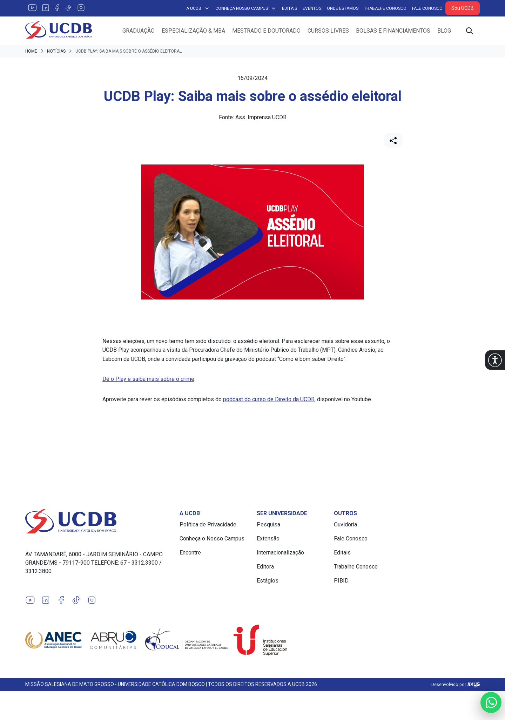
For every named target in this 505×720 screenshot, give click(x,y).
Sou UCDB (462, 8)
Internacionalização (280, 552)
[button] (495, 360)
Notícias (56, 51)
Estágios (267, 580)
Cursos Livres (328, 30)
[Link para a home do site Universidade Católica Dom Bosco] (98, 521)
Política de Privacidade (208, 524)
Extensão (268, 538)
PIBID (341, 580)
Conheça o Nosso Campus (212, 538)
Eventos (312, 8)
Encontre (190, 552)
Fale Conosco (427, 8)
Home (31, 51)
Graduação (138, 30)
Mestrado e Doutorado (266, 30)
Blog (444, 30)
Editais (289, 8)
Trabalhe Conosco (385, 8)
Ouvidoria (345, 524)
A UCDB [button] (198, 8)
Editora (265, 566)
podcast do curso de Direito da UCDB (269, 399)
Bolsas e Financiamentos (393, 30)
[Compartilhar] (393, 140)
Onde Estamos (342, 8)
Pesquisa (268, 524)
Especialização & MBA (193, 30)
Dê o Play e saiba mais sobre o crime (148, 379)
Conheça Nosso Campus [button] (245, 8)
